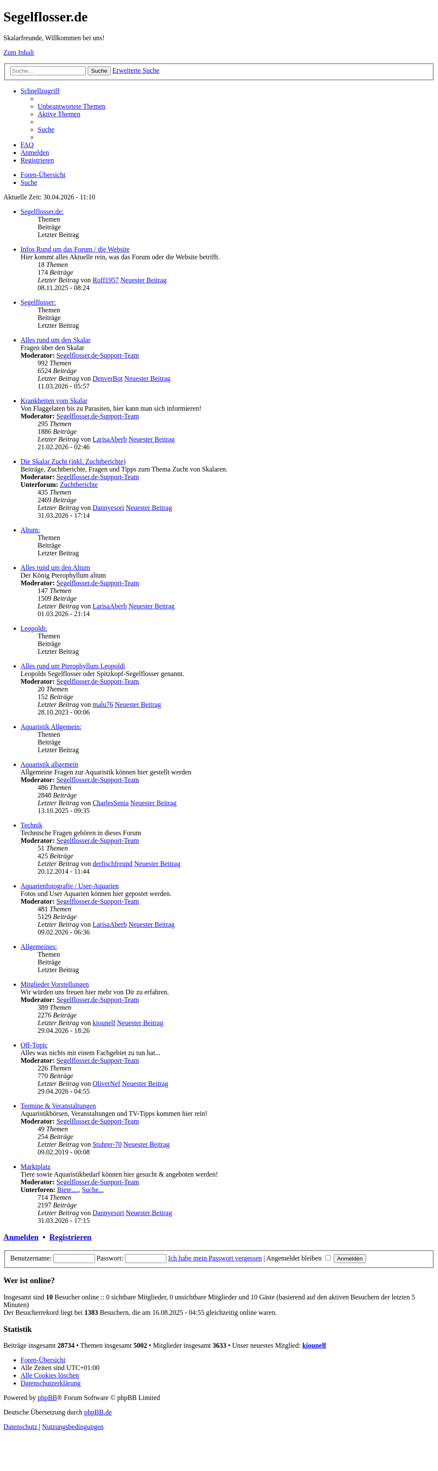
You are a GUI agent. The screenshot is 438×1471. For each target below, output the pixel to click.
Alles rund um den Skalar (56, 340)
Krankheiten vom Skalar (54, 400)
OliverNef (106, 1083)
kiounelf (103, 1022)
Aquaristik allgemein (49, 764)
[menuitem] (71, 106)
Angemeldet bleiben (298, 1258)
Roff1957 (105, 280)
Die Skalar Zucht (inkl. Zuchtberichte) (73, 461)
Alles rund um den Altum (55, 567)
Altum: (30, 530)
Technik (31, 825)
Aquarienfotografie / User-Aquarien (70, 886)
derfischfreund (112, 863)
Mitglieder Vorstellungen (55, 984)
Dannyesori (108, 507)
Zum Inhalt (18, 52)
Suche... (93, 1189)
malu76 (102, 704)
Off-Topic (34, 1045)
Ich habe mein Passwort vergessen (215, 1258)
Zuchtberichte (79, 484)
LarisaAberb (109, 439)
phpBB (47, 1397)
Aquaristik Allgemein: (51, 726)
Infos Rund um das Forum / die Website (75, 249)
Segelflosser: (38, 302)
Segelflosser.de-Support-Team (97, 355)
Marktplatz (35, 1166)
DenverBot (107, 378)
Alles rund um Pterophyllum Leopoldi (73, 666)
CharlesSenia (110, 803)
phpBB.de (98, 1412)
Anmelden (20, 1237)
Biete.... (67, 1189)
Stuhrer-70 (106, 1144)
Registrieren (70, 1237)
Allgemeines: (39, 946)
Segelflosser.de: (42, 211)
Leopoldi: (34, 628)
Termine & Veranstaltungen (58, 1105)
